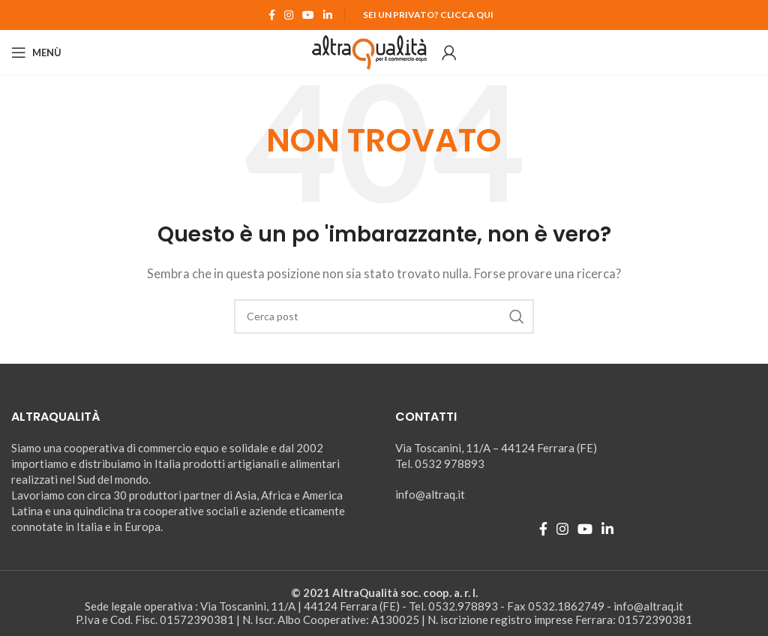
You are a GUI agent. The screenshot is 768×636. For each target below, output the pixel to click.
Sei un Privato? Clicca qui (428, 14)
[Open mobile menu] (36, 53)
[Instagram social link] (289, 15)
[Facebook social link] (272, 15)
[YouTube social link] (308, 15)
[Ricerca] (384, 316)
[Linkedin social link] (328, 15)
